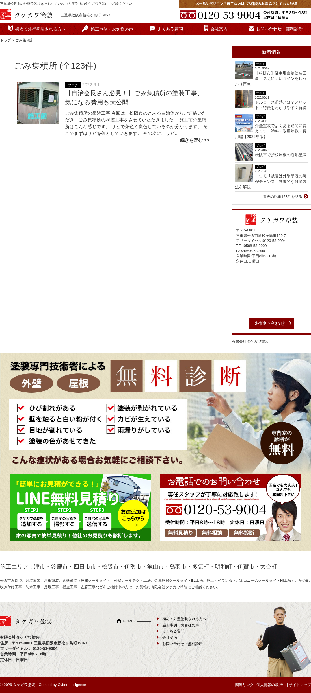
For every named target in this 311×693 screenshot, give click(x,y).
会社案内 (219, 29)
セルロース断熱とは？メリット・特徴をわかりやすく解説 (280, 105)
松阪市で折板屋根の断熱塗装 (280, 154)
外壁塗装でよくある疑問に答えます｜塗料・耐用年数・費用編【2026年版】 (270, 131)
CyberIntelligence (72, 685)
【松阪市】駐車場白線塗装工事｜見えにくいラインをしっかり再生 (270, 78)
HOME (128, 621)
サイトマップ (300, 685)
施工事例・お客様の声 (112, 29)
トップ (5, 40)
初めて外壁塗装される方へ (40, 29)
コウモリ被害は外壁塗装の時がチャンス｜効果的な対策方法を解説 (270, 181)
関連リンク (244, 685)
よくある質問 (170, 28)
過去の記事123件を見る (282, 196)
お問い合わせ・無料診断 (279, 28)
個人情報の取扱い (271, 685)
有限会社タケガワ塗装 (250, 341)
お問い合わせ (270, 323)
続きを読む (191, 140)
